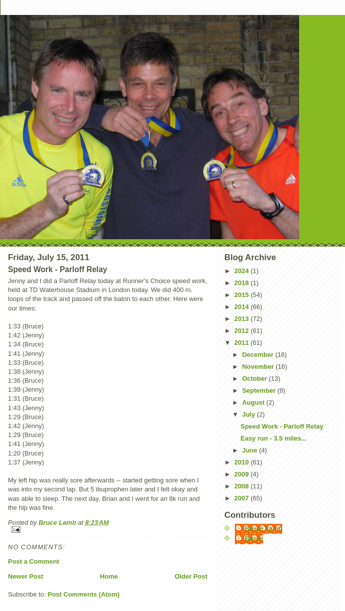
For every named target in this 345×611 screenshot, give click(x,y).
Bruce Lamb (58, 522)
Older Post (190, 576)
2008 (242, 486)
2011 (242, 342)
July (249, 414)
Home (109, 576)
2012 (242, 330)
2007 (242, 498)
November (259, 366)
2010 (242, 462)
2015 (242, 295)
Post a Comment (33, 561)
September (260, 390)
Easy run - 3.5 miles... (273, 438)
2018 (242, 283)
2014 (242, 306)
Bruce (254, 538)
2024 (242, 271)
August (254, 402)
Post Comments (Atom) (84, 594)
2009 (242, 474)
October (255, 378)
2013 (242, 318)
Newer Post (25, 576)
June (250, 450)
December (258, 354)
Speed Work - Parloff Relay (281, 426)
